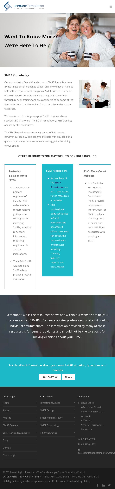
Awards (7, 417)
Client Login (9, 455)
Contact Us (50, 377)
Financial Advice (48, 432)
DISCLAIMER (10, 476)
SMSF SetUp (47, 410)
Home (6, 402)
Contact (7, 447)
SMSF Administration (51, 417)
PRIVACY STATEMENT (31, 476)
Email (68, 377)
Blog (5, 440)
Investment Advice (50, 402)
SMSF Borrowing (49, 425)
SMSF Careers (10, 425)
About (6, 410)
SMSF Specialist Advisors (16, 432)
